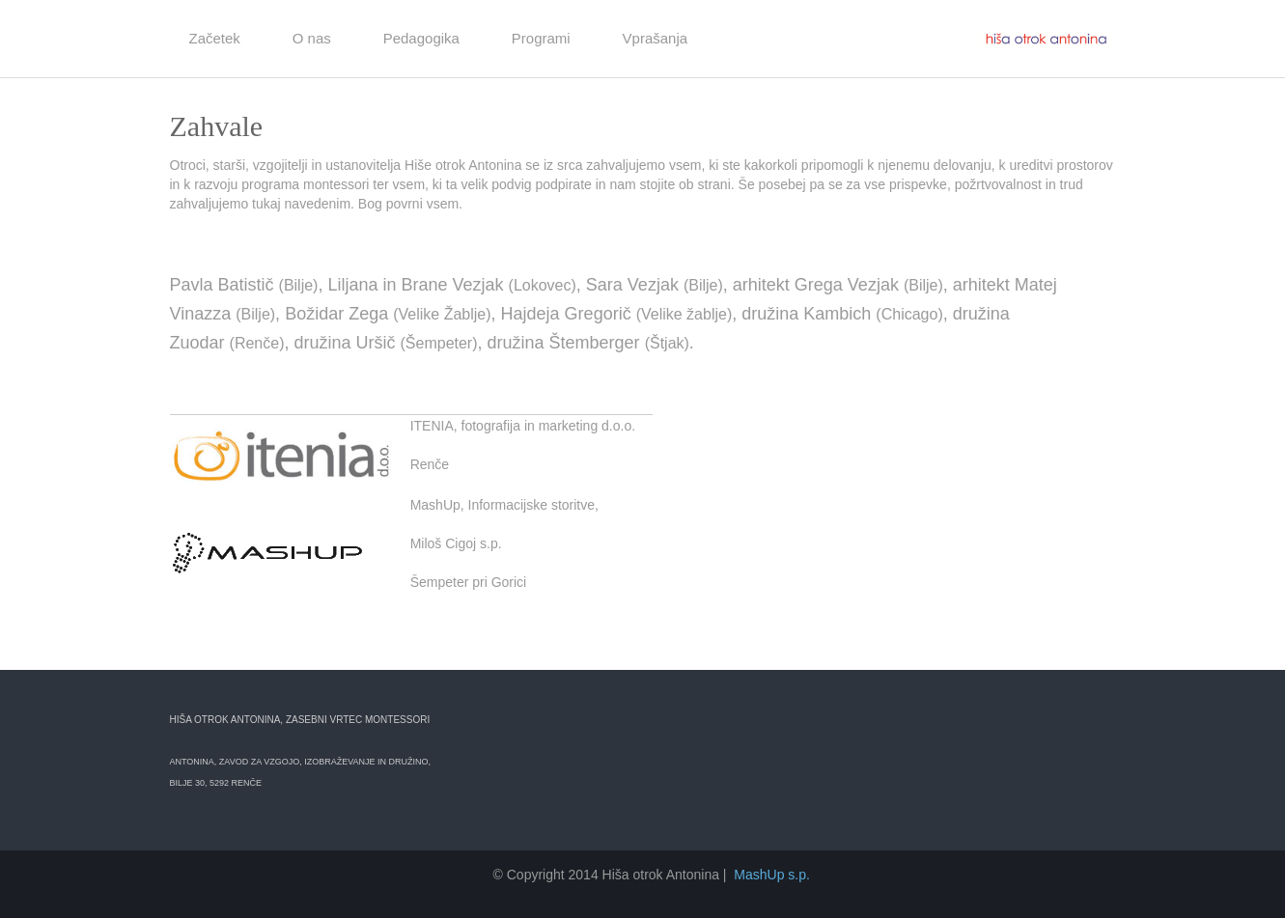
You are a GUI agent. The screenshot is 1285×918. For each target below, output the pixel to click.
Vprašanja (655, 38)
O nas (312, 38)
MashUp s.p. (772, 874)
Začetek (214, 38)
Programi (541, 38)
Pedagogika (421, 38)
